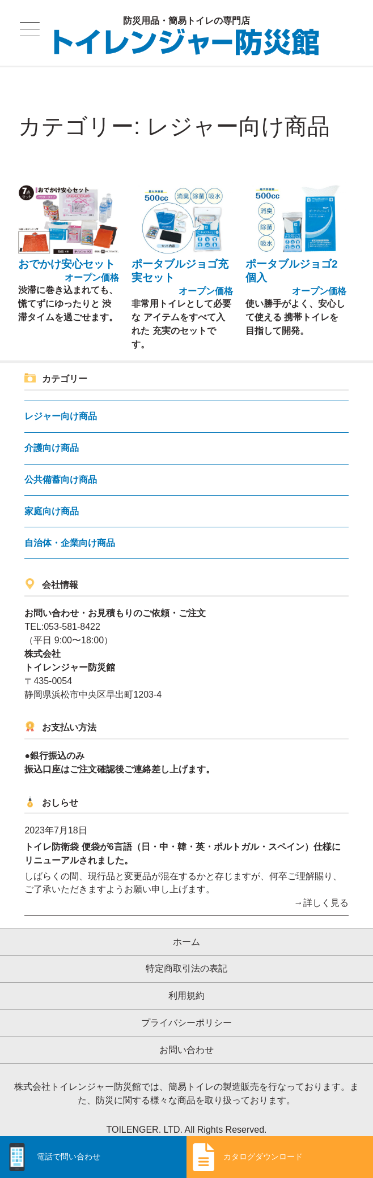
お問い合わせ (186, 1042)
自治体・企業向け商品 (69, 534)
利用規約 (186, 987)
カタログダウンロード (263, 1157)
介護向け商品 (51, 440)
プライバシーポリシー (186, 1015)
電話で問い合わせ (68, 1157)
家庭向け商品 (51, 503)
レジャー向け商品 (60, 408)
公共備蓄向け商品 (60, 471)
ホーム (186, 933)
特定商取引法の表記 (186, 960)
